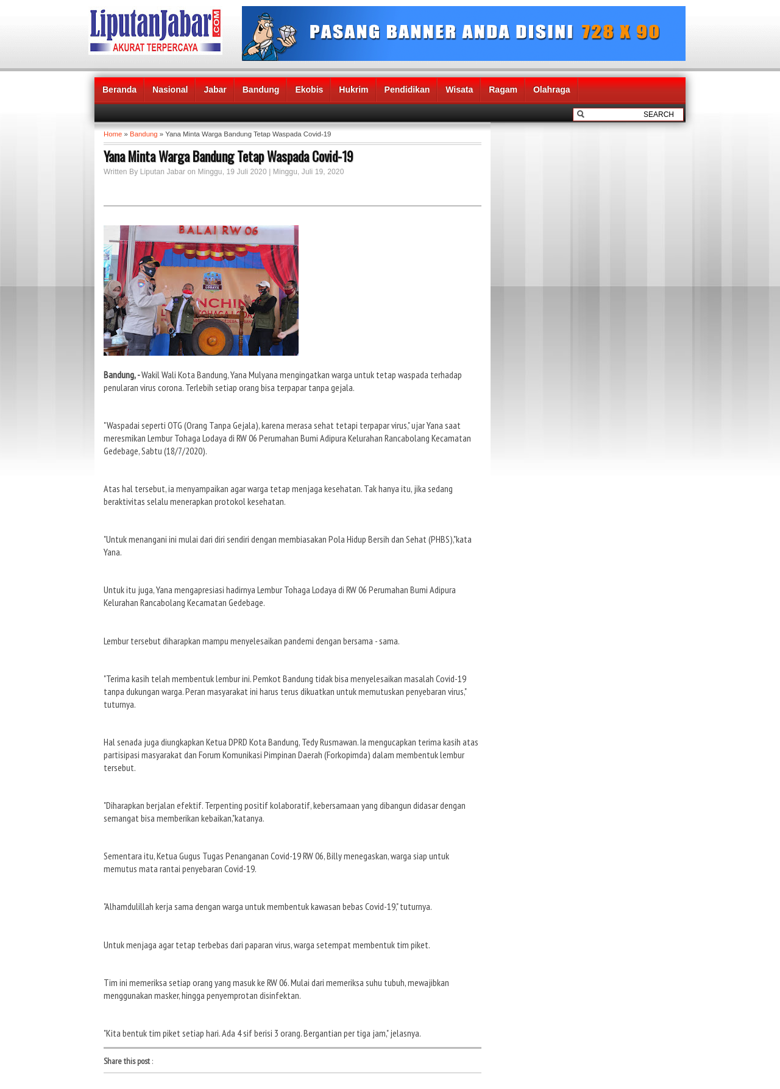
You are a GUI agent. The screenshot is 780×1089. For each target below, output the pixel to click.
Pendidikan (407, 89)
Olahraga (551, 89)
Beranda (119, 89)
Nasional (170, 89)
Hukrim (353, 89)
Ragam (503, 89)
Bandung (261, 89)
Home (113, 134)
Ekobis (309, 89)
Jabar (215, 89)
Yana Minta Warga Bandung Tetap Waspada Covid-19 (228, 156)
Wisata (459, 89)
